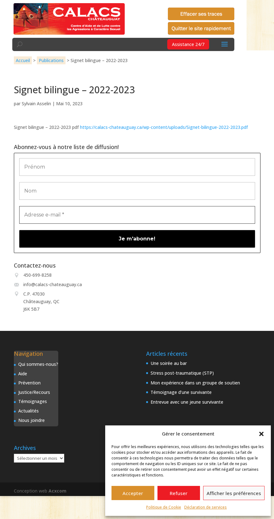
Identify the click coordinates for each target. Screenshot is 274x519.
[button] (261, 434)
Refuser (178, 493)
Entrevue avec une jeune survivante (187, 402)
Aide (22, 374)
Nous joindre (31, 420)
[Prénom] (137, 167)
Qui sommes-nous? (38, 364)
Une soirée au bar (169, 363)
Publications (51, 60)
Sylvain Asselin (36, 104)
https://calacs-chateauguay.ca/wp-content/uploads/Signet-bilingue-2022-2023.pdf (164, 127)
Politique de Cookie (163, 507)
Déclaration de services (205, 507)
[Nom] (137, 191)
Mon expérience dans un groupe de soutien (195, 383)
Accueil (23, 60)
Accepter (133, 493)
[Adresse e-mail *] (137, 215)
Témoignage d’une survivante (181, 392)
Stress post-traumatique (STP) (182, 373)
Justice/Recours (34, 392)
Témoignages (32, 401)
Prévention (29, 383)
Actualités (28, 411)
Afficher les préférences (234, 493)
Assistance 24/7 (188, 44)
